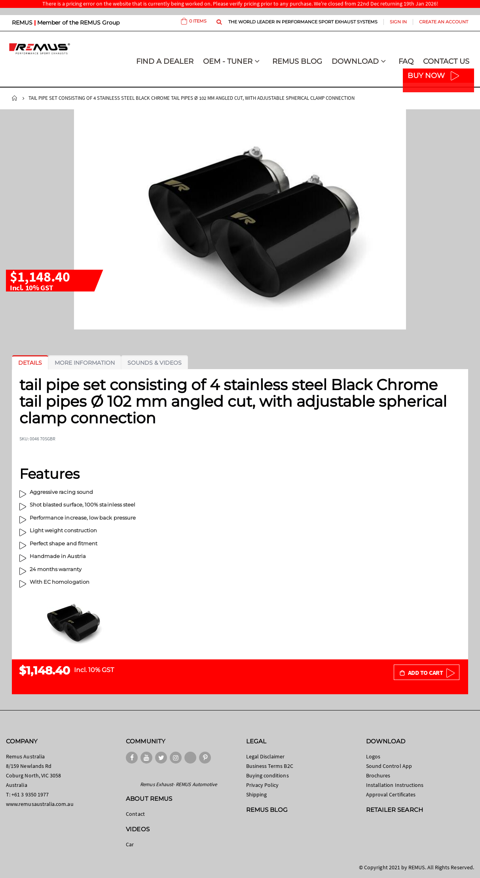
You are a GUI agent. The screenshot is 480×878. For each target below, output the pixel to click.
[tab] (30, 362)
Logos (373, 756)
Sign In (398, 22)
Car (130, 844)
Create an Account (443, 22)
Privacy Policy (262, 784)
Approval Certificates (390, 794)
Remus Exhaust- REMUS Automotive (178, 784)
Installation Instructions (395, 784)
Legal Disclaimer (265, 756)
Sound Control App (389, 765)
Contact (135, 813)
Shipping (256, 794)
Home (14, 98)
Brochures (378, 775)
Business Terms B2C (269, 765)
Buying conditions (267, 775)
